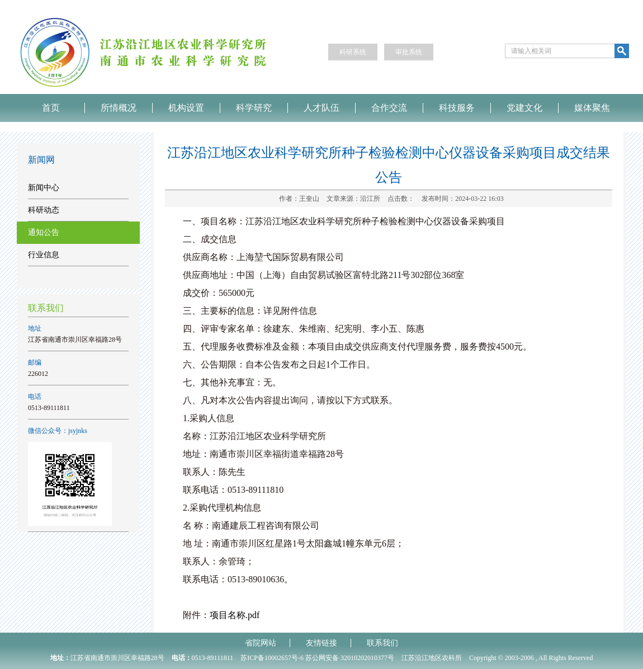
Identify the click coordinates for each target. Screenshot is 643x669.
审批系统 (408, 52)
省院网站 (260, 643)
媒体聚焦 (592, 107)
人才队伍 (321, 107)
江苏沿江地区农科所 (431, 658)
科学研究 (254, 107)
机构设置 (186, 107)
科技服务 (457, 107)
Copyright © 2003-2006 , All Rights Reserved (531, 658)
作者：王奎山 (299, 198)
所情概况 (118, 107)
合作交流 (389, 107)
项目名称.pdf (234, 615)
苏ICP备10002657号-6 (272, 658)
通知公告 (43, 232)
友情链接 (321, 643)
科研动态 (43, 210)
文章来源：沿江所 (353, 198)
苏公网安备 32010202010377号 (349, 658)
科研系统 (352, 52)
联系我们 (382, 643)
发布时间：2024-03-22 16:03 (462, 198)
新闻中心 (43, 187)
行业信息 (43, 255)
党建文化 (524, 107)
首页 (51, 107)
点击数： (400, 198)
